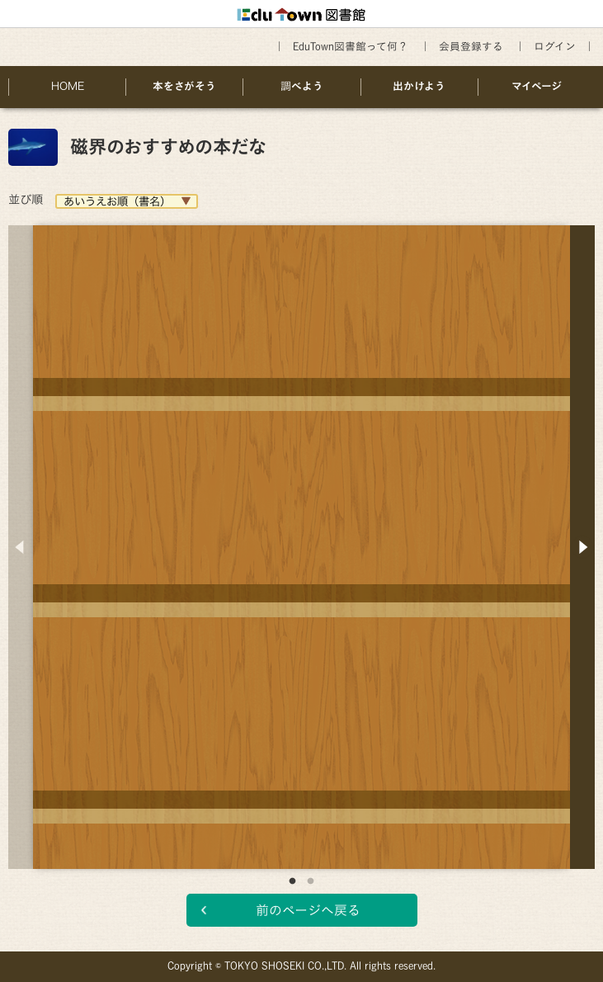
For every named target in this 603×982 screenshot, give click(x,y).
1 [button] (293, 881)
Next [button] (582, 547)
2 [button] (311, 881)
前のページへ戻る (308, 910)
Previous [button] (20, 547)
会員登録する (471, 46)
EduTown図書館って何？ (350, 46)
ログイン (555, 46)
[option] (301, 534)
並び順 (25, 199)
